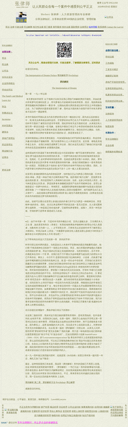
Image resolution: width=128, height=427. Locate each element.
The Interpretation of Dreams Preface (41, 75)
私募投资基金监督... (114, 95)
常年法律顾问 (111, 139)
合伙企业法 (7, 77)
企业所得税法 (8, 83)
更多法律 (6, 170)
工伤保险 (109, 63)
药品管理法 (7, 144)
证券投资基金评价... (114, 88)
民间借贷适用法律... (114, 101)
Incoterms (6, 119)
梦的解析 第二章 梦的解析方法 (40, 382)
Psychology (73, 75)
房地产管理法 (8, 138)
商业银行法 (7, 151)
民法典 (5, 64)
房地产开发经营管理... (115, 82)
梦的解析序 (62, 75)
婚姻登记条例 (111, 76)
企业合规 (109, 145)
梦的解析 (64, 82)
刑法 (4, 106)
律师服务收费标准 (113, 152)
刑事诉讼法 (7, 113)
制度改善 (109, 126)
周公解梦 (70, 382)
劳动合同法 (7, 90)
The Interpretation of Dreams (64, 88)
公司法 (5, 71)
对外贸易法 (7, 125)
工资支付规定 (111, 69)
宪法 (4, 58)
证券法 (5, 157)
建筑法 (5, 132)
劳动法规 (109, 57)
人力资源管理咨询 (113, 120)
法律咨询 (109, 114)
